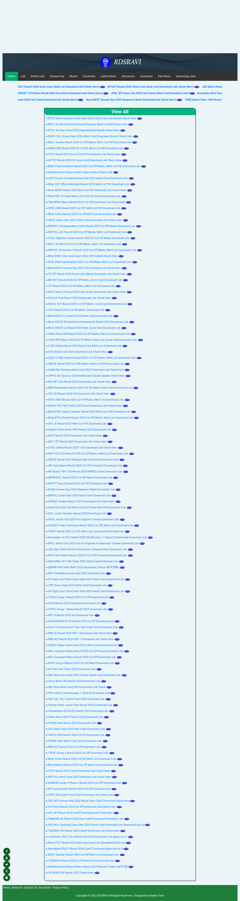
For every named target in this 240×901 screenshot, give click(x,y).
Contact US (30, 887)
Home (11, 76)
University (89, 76)
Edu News (164, 76)
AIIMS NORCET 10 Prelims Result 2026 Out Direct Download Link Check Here (58, 93)
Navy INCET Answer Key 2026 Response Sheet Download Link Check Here (134, 99)
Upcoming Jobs (186, 76)
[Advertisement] (120, 28)
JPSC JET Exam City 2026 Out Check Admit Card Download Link (153, 93)
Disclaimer (44, 887)
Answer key (57, 76)
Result (74, 76)
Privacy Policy (60, 887)
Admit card (37, 76)
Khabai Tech (157, 895)
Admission (128, 76)
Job (23, 76)
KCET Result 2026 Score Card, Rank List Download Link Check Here (54, 86)
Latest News (108, 76)
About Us (17, 887)
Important (146, 76)
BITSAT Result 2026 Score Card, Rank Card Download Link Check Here (146, 86)
